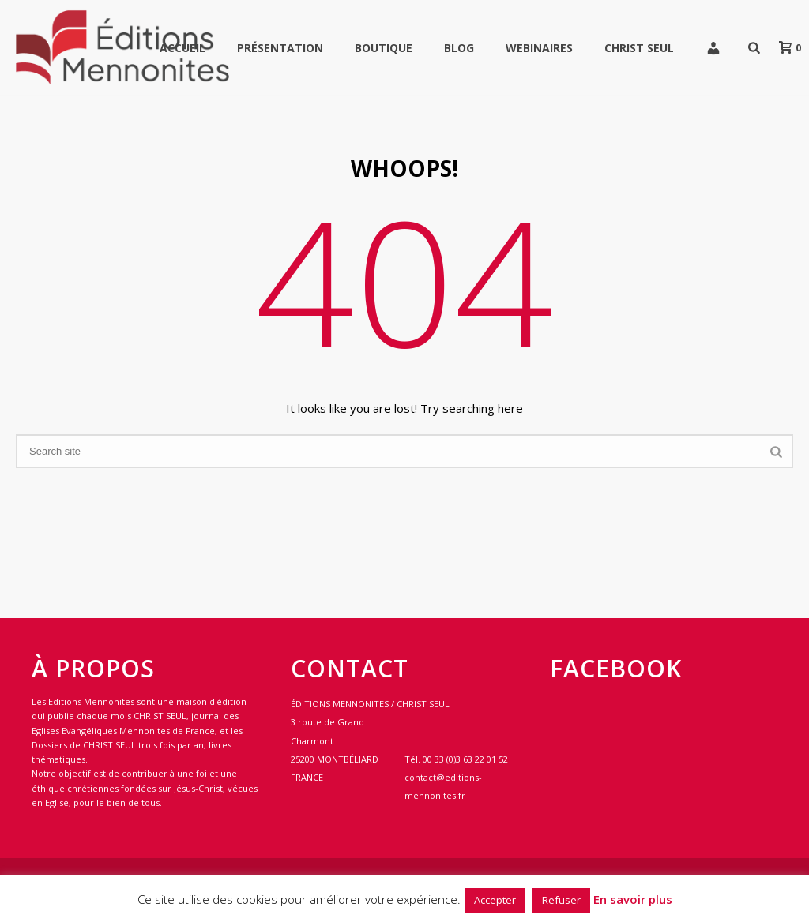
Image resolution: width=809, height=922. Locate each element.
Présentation (280, 47)
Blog (459, 47)
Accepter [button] (495, 900)
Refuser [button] (561, 900)
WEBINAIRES (539, 47)
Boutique (383, 47)
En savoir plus (632, 899)
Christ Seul (639, 47)
